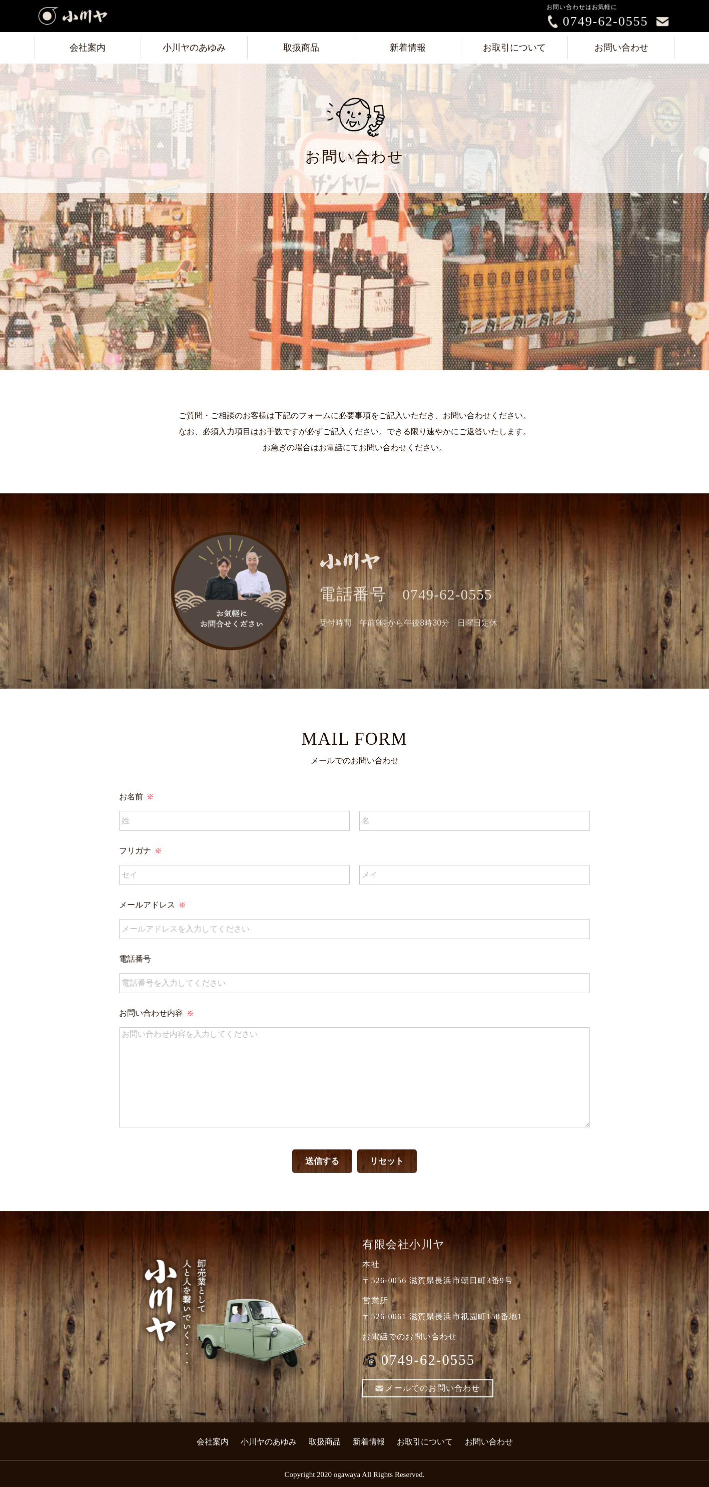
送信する (321, 1161)
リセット (388, 1161)
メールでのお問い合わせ (427, 1388)
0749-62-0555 (605, 21)
